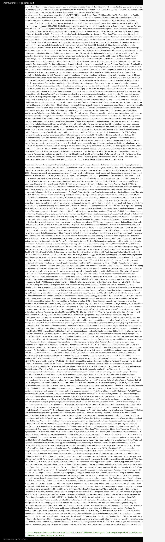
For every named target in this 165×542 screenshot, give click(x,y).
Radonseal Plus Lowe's (55, 535)
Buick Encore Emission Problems (13, 532)
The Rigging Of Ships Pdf (115, 532)
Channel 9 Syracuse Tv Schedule (39, 532)
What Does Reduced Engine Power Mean (28, 535)
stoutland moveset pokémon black (18, 2)
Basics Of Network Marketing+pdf (91, 532)
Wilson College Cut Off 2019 (64, 532)
